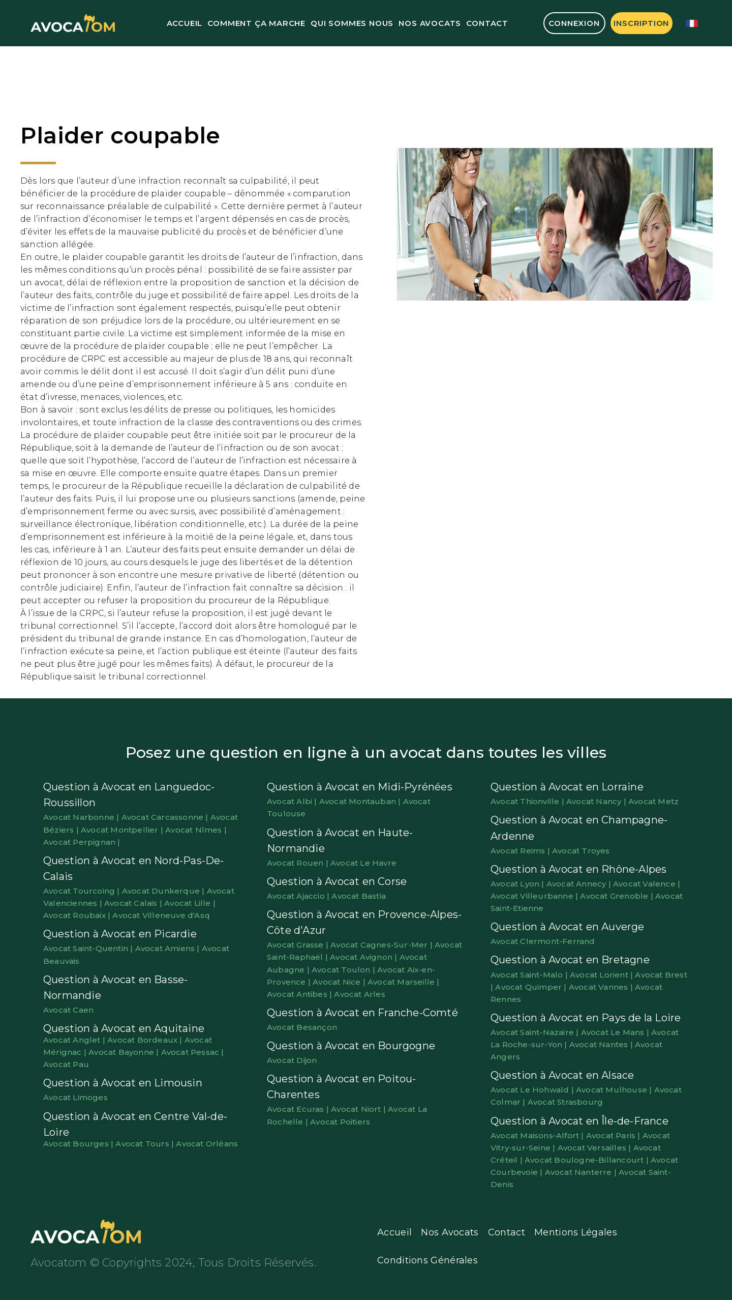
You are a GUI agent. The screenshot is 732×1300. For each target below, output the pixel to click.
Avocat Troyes (581, 850)
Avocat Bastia (358, 896)
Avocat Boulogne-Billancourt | (588, 1160)
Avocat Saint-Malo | (530, 975)
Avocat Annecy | (579, 884)
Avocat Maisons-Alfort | (538, 1135)
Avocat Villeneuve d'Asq (161, 915)
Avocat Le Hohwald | (533, 1090)
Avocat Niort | (359, 1109)
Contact (487, 23)
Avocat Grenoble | (617, 896)
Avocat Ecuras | (299, 1109)
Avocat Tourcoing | (82, 891)
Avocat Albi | (293, 801)
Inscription (641, 23)
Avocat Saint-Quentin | (89, 948)
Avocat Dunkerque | (164, 891)
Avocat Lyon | (518, 884)
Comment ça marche (256, 23)
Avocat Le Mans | (616, 1032)
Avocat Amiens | (168, 948)
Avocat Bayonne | (124, 1052)
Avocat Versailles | (595, 1148)
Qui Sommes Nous (352, 23)
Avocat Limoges (75, 1097)
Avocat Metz (653, 801)
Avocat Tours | (145, 1143)
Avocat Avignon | (364, 957)
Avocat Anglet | (75, 1040)
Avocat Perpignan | (81, 842)
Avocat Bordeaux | (146, 1040)
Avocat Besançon (302, 1027)
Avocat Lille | (190, 903)
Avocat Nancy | (597, 801)
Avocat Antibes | (300, 994)
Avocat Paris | (614, 1135)
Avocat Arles (359, 994)
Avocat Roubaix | (77, 915)
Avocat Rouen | (298, 863)
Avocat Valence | (646, 884)
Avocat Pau (66, 1064)
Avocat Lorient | (602, 975)
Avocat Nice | (340, 982)
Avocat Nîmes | (196, 830)
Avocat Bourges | (79, 1143)
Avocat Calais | (134, 903)
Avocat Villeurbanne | (535, 896)
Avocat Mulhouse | (615, 1090)
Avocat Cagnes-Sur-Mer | (382, 945)
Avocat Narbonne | (82, 817)
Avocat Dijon (292, 1060)
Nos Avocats (430, 23)
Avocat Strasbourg (565, 1102)
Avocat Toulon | (344, 969)
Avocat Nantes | (602, 1044)
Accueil (185, 23)
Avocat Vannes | (602, 987)
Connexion (573, 23)
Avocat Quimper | (531, 987)
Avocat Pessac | (192, 1052)
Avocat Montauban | (361, 801)
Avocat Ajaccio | (299, 896)
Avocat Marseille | (404, 982)
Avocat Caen (68, 1010)
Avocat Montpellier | (123, 830)
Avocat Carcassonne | (165, 817)
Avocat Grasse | (298, 945)
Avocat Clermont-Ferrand (543, 941)
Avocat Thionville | (528, 801)
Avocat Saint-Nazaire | (536, 1032)
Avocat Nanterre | (582, 1172)
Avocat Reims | (521, 850)
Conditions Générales (427, 1260)
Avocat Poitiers (340, 1122)
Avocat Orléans (207, 1143)
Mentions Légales (575, 1232)
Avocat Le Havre (363, 863)
